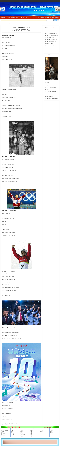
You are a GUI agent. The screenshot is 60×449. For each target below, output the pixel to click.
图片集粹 (47, 17)
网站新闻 (52, 17)
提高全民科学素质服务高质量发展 (11, 423)
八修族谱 (8, 17)
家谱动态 (13, 17)
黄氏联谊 (42, 17)
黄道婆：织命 (52, 79)
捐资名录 (37, 17)
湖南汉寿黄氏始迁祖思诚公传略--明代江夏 (51, 33)
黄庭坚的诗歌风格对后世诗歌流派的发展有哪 (52, 39)
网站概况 (43, 20)
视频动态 (48, 54)
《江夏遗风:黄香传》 (48, 37)
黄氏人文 (18, 17)
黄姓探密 (22, 17)
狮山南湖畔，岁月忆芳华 (49, 43)
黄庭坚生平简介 (47, 41)
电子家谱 (57, 17)
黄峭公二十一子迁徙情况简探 (49, 45)
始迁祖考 (32, 17)
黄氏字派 (27, 17)
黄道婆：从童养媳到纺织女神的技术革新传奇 (52, 31)
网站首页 (3, 17)
